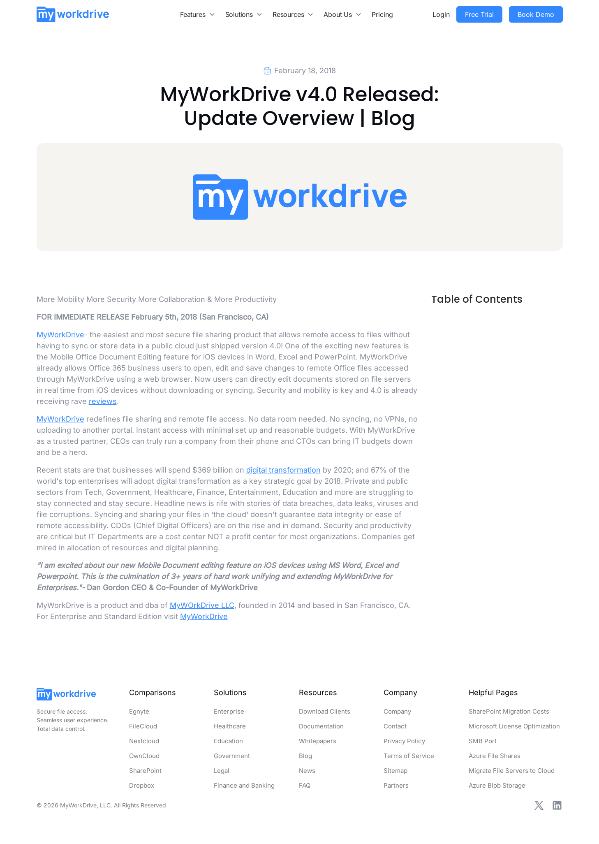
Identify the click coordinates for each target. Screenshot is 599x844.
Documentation (321, 726)
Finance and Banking (244, 785)
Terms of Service (409, 756)
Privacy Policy (404, 741)
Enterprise (229, 711)
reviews (103, 401)
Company (397, 711)
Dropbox (141, 785)
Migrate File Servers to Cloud (512, 770)
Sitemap (395, 770)
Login (441, 14)
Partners (396, 785)
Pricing (382, 14)
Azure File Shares (494, 756)
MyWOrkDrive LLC (202, 605)
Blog (305, 756)
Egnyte (139, 711)
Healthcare (230, 726)
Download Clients (324, 711)
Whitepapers (317, 741)
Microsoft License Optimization (514, 726)
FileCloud (143, 726)
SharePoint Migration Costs (509, 711)
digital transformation (283, 470)
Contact (395, 726)
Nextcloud (144, 741)
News (307, 770)
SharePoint (145, 770)
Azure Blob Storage (497, 785)
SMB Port (483, 741)
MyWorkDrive (60, 334)
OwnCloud (144, 756)
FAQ (304, 785)
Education (228, 741)
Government (232, 756)
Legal (221, 770)
